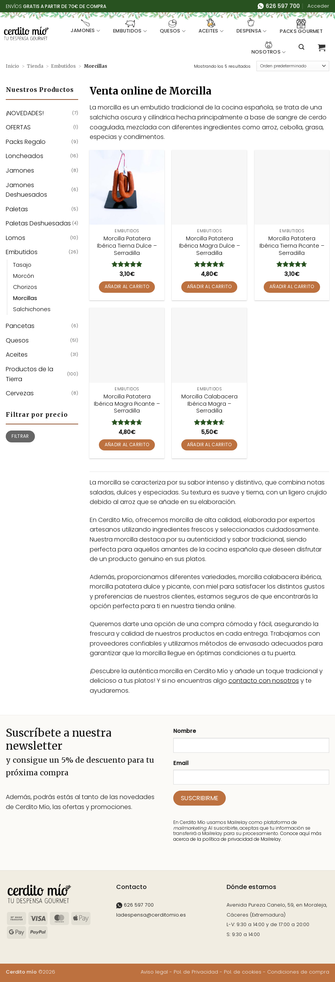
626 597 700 (135, 905)
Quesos (173, 26)
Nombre (184, 731)
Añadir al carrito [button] (127, 287)
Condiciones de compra (298, 971)
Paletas (17, 209)
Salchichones (32, 309)
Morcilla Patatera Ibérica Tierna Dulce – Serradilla (127, 245)
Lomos (15, 237)
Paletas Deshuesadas (38, 223)
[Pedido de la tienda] (292, 66)
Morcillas (25, 298)
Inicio (12, 66)
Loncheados (24, 156)
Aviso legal (154, 971)
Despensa (251, 26)
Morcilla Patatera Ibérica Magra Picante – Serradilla (127, 403)
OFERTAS (18, 127)
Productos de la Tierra (29, 374)
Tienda (35, 66)
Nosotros (268, 47)
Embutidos (130, 26)
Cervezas (20, 393)
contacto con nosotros (263, 680)
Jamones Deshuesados (26, 190)
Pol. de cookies (242, 971)
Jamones (85, 26)
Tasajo (22, 265)
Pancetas (20, 325)
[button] (318, 6)
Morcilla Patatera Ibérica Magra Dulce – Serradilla (209, 245)
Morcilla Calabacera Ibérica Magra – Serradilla (209, 403)
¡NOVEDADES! (25, 113)
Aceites (211, 26)
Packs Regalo (26, 141)
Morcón (23, 276)
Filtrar (20, 436)
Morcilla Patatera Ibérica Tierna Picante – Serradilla (291, 245)
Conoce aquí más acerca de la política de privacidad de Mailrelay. (247, 836)
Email (181, 763)
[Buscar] (301, 47)
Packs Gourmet (301, 26)
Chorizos (25, 287)
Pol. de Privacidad (196, 971)
